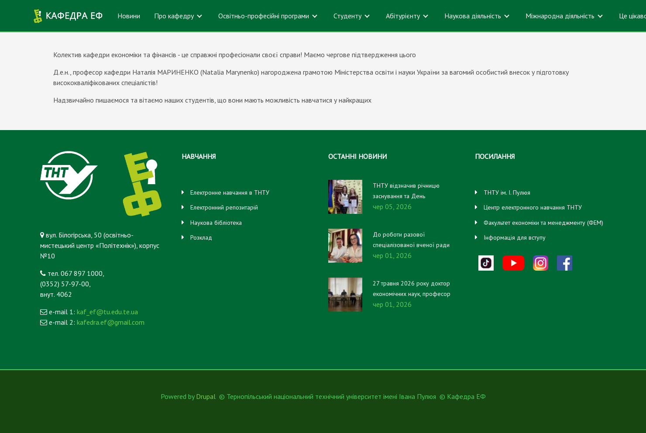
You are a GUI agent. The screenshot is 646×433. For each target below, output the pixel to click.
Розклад (201, 237)
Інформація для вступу (515, 237)
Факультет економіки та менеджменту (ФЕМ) (543, 223)
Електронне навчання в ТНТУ (229, 192)
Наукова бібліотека (216, 223)
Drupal (206, 396)
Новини (128, 15)
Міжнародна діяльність (560, 15)
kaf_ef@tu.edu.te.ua (107, 311)
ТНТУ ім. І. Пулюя (507, 192)
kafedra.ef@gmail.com (110, 322)
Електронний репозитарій (224, 207)
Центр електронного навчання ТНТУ (533, 207)
